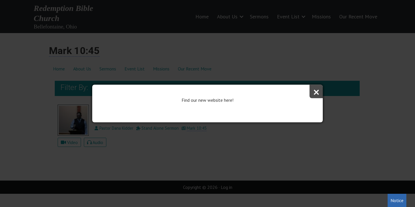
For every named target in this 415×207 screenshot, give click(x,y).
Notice (397, 200)
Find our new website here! (207, 100)
